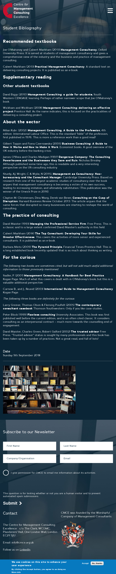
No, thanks (97, 563)
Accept (85, 563)
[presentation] (26, 486)
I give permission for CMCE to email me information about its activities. (53, 472)
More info (16, 572)
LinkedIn (25, 549)
